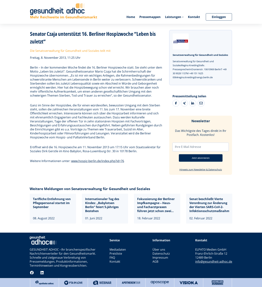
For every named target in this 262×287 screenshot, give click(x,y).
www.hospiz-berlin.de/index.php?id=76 (97, 161)
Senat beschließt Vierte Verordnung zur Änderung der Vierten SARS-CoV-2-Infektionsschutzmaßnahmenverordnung (209, 205)
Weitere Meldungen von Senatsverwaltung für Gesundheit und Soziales (90, 188)
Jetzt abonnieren (201, 158)
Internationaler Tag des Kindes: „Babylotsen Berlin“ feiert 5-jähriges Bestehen (102, 205)
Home (130, 17)
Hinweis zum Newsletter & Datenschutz (200, 169)
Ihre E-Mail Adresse (188, 147)
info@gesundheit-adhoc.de (213, 262)
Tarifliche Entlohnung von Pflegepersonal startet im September (52, 203)
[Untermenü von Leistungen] (183, 17)
